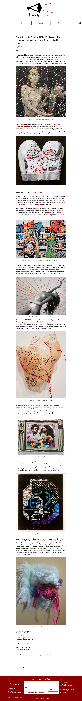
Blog (17, 662)
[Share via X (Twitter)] (19, 667)
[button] (41, 23)
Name (26, 682)
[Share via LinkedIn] (23, 667)
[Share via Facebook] (16, 667)
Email (26, 687)
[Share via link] (26, 667)
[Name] (41, 685)
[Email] (35, 689)
